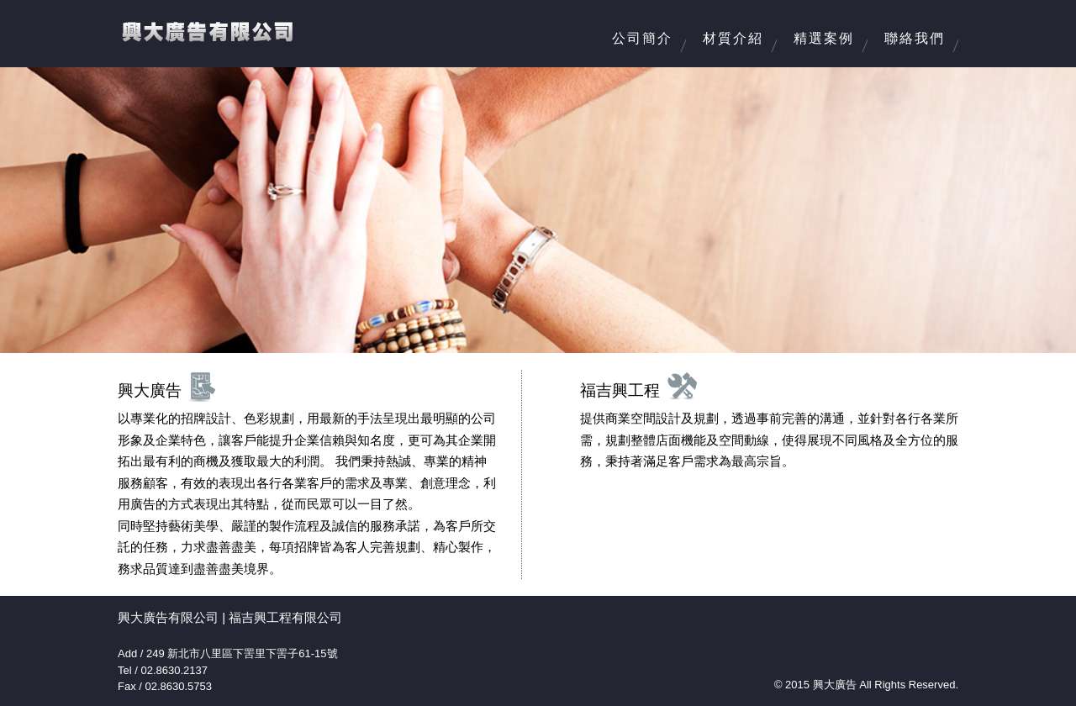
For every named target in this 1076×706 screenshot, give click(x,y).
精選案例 (824, 38)
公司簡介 (642, 38)
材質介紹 (733, 38)
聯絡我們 (914, 38)
